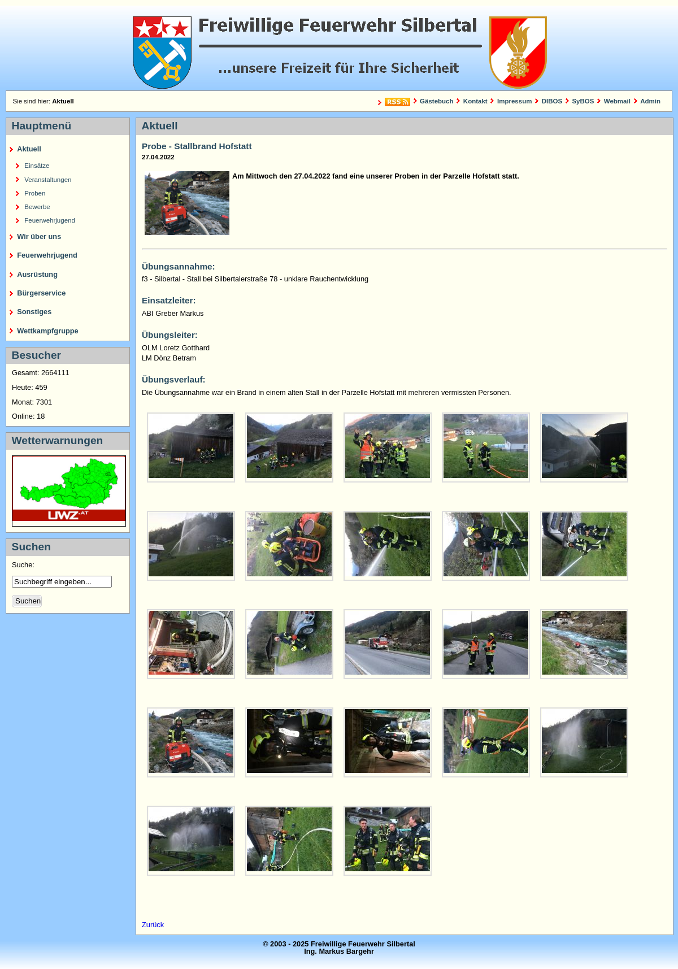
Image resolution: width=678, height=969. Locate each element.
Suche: (24, 564)
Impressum (514, 101)
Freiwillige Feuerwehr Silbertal (339, 48)
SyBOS (583, 101)
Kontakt (475, 101)
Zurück (153, 924)
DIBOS (552, 101)
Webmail (617, 101)
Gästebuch (437, 101)
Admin (650, 101)
